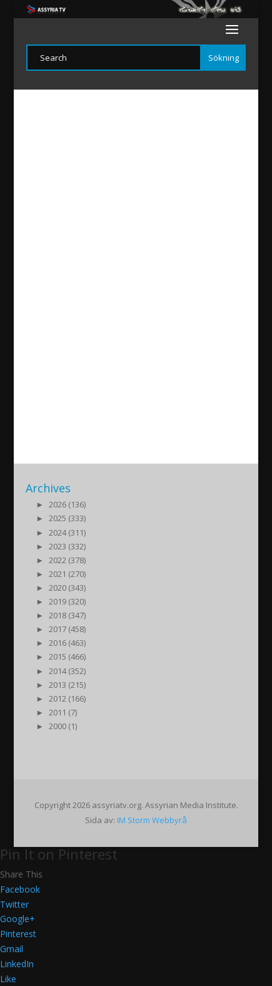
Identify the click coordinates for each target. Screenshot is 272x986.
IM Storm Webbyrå (152, 820)
